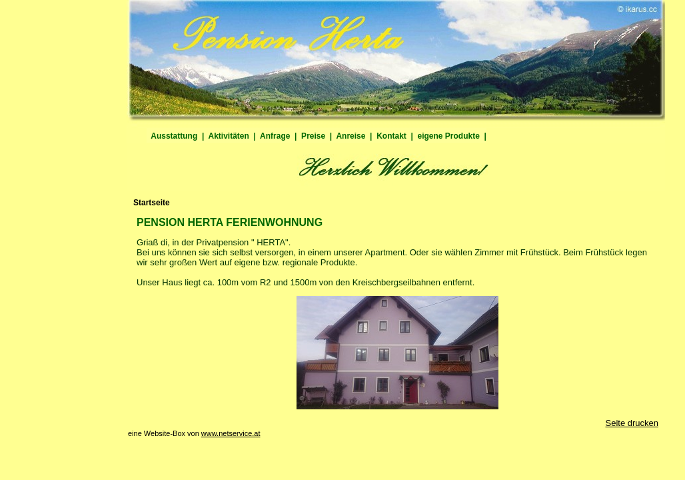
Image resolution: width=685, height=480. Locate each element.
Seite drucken (632, 423)
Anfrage (275, 136)
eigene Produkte (448, 136)
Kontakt (391, 136)
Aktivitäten (228, 136)
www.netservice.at (231, 433)
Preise (313, 136)
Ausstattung (174, 136)
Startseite (151, 202)
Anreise (351, 136)
